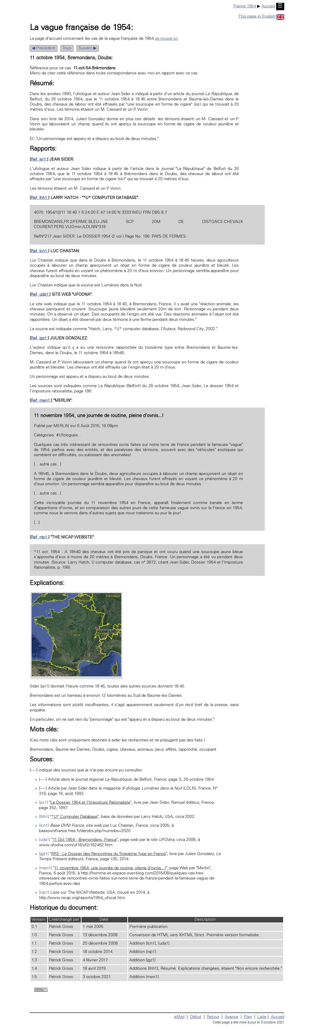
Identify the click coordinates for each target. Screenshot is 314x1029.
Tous (66, 48)
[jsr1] (43, 803)
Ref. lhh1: (39, 198)
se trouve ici (166, 39)
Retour (213, 1017)
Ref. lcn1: (39, 251)
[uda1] (44, 840)
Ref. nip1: (39, 537)
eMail (179, 1017)
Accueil (268, 6)
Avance (231, 1017)
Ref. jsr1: (39, 160)
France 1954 (244, 6)
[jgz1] (44, 854)
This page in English (261, 17)
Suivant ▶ (87, 48)
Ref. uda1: (40, 295)
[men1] (45, 868)
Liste (261, 1017)
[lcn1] (44, 826)
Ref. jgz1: (39, 338)
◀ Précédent (43, 48)
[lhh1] (44, 817)
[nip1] (44, 893)
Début (195, 1017)
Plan (248, 1017)
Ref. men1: (41, 401)
